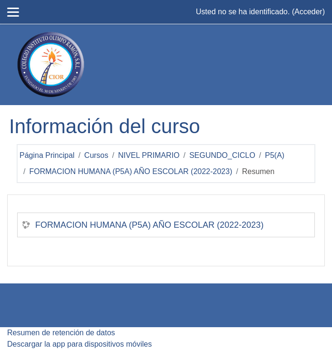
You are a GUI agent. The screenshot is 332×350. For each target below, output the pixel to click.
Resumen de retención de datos (61, 333)
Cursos (96, 155)
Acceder (308, 12)
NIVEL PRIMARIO (148, 155)
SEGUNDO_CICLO (222, 155)
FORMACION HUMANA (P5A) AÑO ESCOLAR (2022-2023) (130, 171)
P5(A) (274, 155)
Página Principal (47, 155)
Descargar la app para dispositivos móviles (79, 344)
